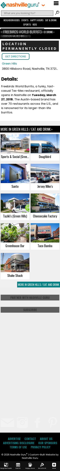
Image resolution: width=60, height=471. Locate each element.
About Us (46, 439)
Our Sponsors (47, 443)
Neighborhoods (12, 20)
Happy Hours (37, 20)
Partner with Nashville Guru (30, 297)
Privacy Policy (40, 447)
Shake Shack (15, 275)
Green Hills (9, 64)
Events (24, 20)
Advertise (14, 439)
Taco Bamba (45, 245)
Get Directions (15, 56)
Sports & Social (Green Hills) (15, 156)
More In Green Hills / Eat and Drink (38, 284)
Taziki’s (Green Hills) (15, 216)
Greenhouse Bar (14, 245)
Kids (35, 24)
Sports (27, 24)
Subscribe (30, 310)
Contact (30, 439)
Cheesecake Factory (45, 216)
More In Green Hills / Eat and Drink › (26, 129)
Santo (15, 186)
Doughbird (45, 156)
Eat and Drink (45, 32)
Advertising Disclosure (18, 443)
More (54, 466)
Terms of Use (18, 447)
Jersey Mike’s (45, 186)
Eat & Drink (50, 20)
